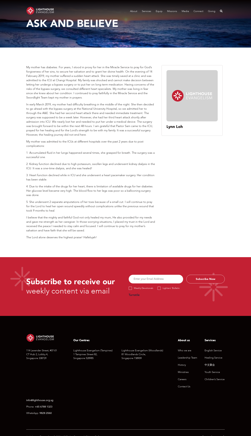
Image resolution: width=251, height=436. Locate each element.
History (182, 365)
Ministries (183, 373)
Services (146, 11)
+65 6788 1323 (43, 407)
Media (185, 11)
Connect (198, 11)
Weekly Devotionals (143, 288)
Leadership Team (187, 358)
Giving (211, 11)
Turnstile (134, 295)
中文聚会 (210, 365)
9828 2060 (46, 414)
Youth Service (212, 373)
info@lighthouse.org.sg (39, 401)
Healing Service (213, 358)
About (133, 11)
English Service (213, 351)
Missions (172, 11)
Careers (182, 380)
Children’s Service (215, 380)
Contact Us (184, 387)
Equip (159, 11)
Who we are (184, 351)
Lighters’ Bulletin (171, 288)
